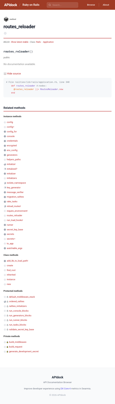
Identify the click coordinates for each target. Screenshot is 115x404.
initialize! (11, 164)
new (9, 284)
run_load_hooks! (15, 220)
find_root (11, 270)
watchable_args (14, 248)
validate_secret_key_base (21, 329)
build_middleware (17, 342)
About (105, 4)
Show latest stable (20, 42)
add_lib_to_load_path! (17, 260)
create (10, 265)
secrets (10, 234)
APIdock (10, 5)
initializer (11, 173)
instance (11, 279)
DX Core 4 (65, 388)
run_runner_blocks (18, 320)
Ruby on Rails (30, 4)
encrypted (12, 145)
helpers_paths (14, 159)
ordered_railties (16, 301)
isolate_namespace (16, 183)
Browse (90, 4)
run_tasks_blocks (17, 324)
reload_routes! (14, 206)
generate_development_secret (24, 351)
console (11, 136)
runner (10, 225)
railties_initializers (18, 306)
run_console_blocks (19, 310)
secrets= (11, 238)
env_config (12, 150)
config (10, 122)
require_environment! (17, 211)
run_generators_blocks (20, 315)
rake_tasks (12, 201)
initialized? (12, 169)
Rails (38, 42)
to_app (10, 243)
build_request (15, 346)
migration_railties (15, 196)
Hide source (14, 73)
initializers (12, 178)
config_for (12, 131)
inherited (11, 274)
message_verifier (15, 192)
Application (48, 42)
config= (10, 127)
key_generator (14, 187)
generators (12, 155)
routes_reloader (14, 215)
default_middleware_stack (22, 297)
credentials (12, 140)
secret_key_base (15, 229)
